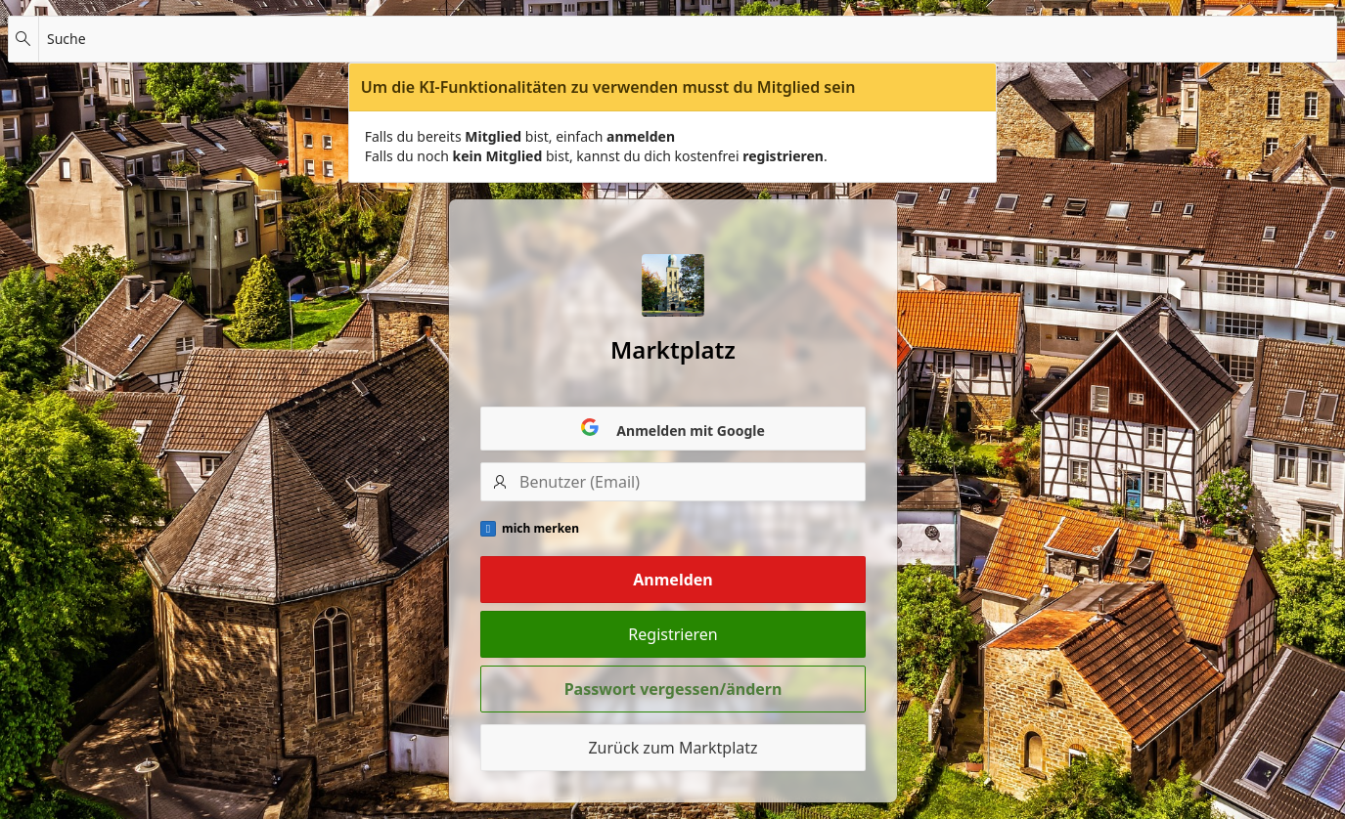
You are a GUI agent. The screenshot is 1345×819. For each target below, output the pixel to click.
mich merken (540, 529)
